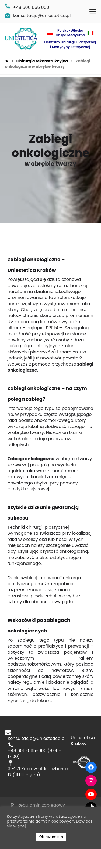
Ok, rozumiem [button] (51, 836)
